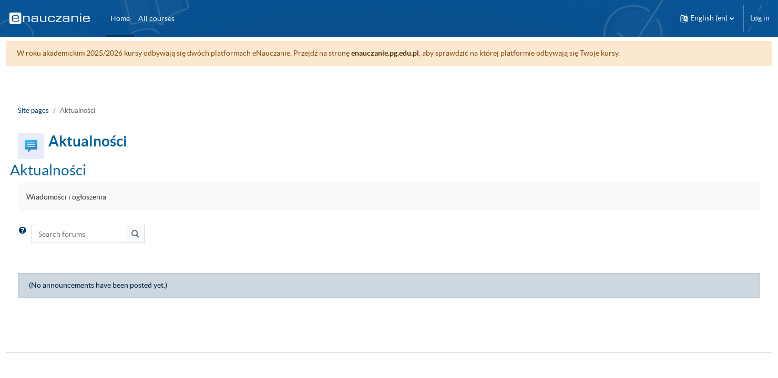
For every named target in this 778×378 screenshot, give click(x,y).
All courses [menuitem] (156, 18)
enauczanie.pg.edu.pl (404, 53)
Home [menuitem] (120, 18)
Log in (760, 18)
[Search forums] (99, 234)
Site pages (52, 110)
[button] (707, 18)
